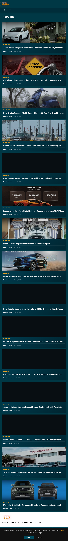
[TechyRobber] (5, 4)
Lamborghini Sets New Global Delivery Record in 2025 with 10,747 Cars (33, 211)
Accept (28, 537)
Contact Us (15, 522)
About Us (5, 522)
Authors (25, 522)
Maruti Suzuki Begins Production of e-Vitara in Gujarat (26, 244)
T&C (39, 522)
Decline (39, 537)
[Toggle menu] (10, 10)
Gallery (33, 522)
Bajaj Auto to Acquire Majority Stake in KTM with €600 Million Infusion (33, 309)
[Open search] (4, 10)
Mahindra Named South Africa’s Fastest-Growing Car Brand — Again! (32, 374)
